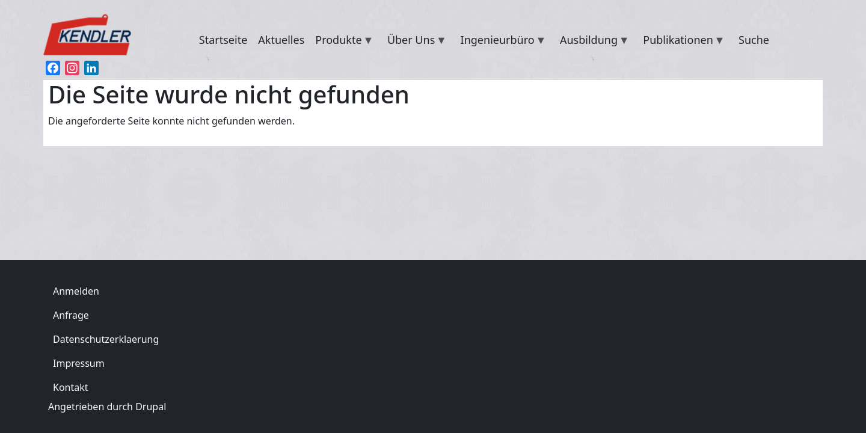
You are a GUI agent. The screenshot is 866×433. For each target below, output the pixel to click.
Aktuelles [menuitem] (281, 39)
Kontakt (70, 387)
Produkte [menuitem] (341, 41)
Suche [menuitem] (754, 39)
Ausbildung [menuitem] (592, 41)
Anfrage (71, 315)
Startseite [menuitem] (223, 39)
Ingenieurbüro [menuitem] (501, 41)
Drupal (150, 406)
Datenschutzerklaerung (106, 339)
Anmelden (76, 291)
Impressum (79, 363)
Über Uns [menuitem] (414, 41)
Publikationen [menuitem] (681, 41)
